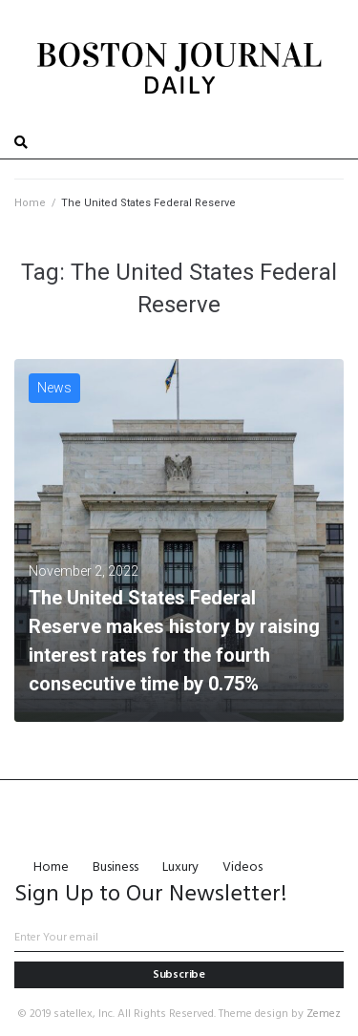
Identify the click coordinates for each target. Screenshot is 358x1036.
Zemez (323, 1014)
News (54, 387)
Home (30, 203)
